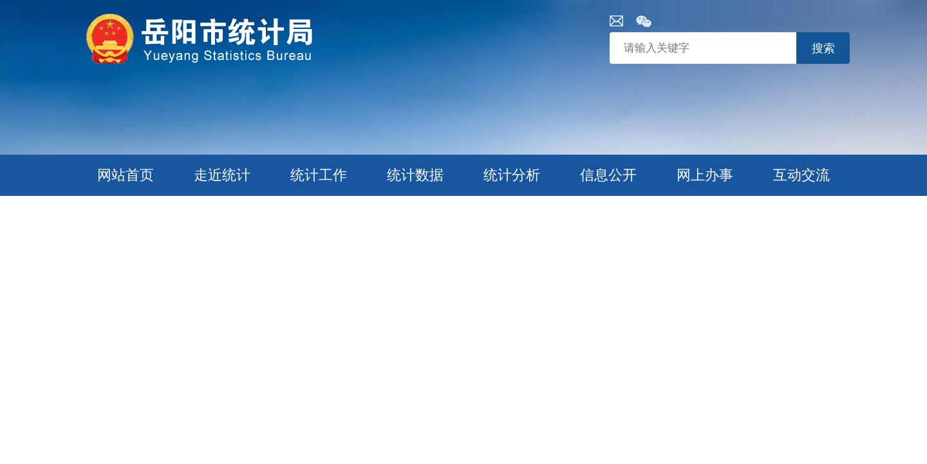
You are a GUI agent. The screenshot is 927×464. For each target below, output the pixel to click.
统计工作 (318, 175)
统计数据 (415, 175)
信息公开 (608, 175)
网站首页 (125, 175)
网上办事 (705, 175)
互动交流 (801, 175)
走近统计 (222, 175)
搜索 (823, 48)
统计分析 (511, 175)
